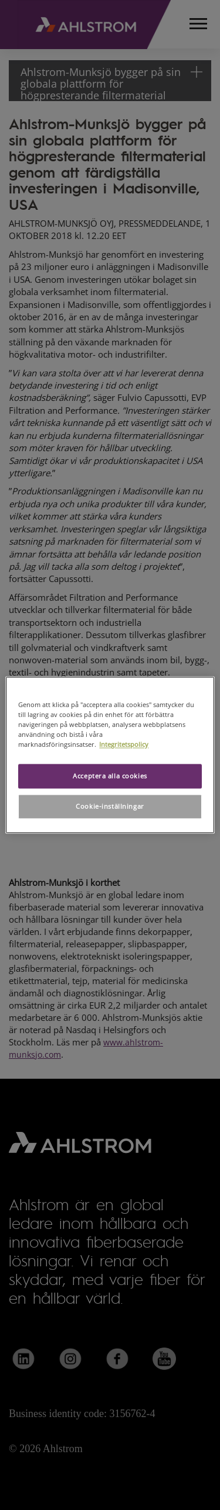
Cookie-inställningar (110, 806)
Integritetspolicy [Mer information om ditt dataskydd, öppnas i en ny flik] (123, 744)
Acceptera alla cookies (110, 776)
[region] (109, 754)
